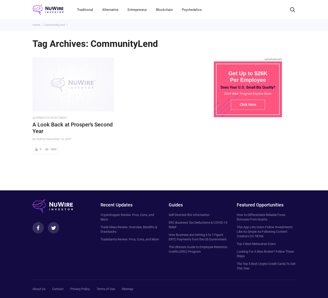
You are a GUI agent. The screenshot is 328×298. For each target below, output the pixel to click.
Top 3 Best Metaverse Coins (256, 244)
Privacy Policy (80, 289)
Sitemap (127, 289)
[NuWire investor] (47, 9)
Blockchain (164, 10)
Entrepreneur (137, 10)
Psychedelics (192, 10)
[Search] (292, 9)
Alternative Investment (49, 117)
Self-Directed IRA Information (189, 215)
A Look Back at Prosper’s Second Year (72, 127)
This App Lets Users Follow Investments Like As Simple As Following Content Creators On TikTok (265, 231)
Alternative (110, 10)
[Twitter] (53, 227)
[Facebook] (38, 227)
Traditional (85, 10)
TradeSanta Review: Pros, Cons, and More (130, 239)
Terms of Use (106, 289)
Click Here (248, 104)
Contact (58, 289)
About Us (38, 289)
